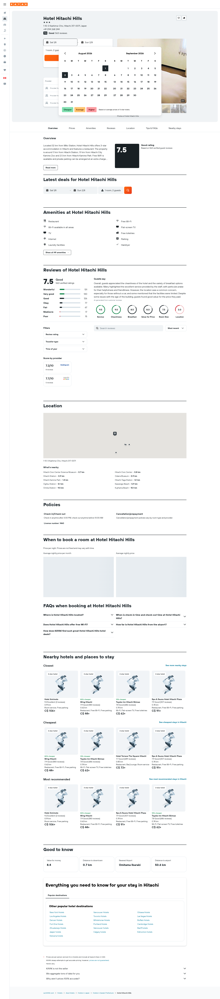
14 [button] (99, 81)
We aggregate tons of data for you (116, 973)
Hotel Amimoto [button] (51, 699)
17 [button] (72, 88)
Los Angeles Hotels (58, 916)
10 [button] (72, 81)
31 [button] (72, 102)
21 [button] (99, 88)
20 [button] (91, 88)
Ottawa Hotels (143, 912)
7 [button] (98, 75)
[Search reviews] (131, 328)
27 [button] (92, 95)
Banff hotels (142, 928)
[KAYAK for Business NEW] (4, 62)
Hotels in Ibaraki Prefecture (103, 993)
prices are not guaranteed (99, 960)
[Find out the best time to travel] (4, 56)
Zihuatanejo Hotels (58, 928)
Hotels (59, 993)
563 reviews (61, 33)
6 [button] (92, 75)
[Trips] (4, 70)
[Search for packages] (4, 30)
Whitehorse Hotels (101, 920)
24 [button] (71, 95)
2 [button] (65, 75)
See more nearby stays (176, 665)
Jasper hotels (55, 932)
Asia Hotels (70, 993)
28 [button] (98, 95)
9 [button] (65, 81)
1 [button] (105, 68)
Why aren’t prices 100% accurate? (116, 978)
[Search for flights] (4, 13)
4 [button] (78, 75)
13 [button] (92, 81)
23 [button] (65, 95)
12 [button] (85, 81)
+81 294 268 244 (51, 29)
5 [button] (85, 75)
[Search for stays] (4, 19)
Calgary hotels (99, 932)
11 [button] (78, 81)
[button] (5, 4)
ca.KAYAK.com (48, 993)
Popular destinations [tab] (57, 895)
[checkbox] (57, 367)
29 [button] (105, 95)
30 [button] (65, 102)
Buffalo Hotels (143, 920)
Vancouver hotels (100, 928)
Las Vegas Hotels (144, 916)
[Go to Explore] (4, 44)
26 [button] (85, 95)
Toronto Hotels (99, 916)
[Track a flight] (4, 50)
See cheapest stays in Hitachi (172, 722)
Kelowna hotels (56, 936)
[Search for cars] (4, 24)
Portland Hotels (100, 924)
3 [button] (71, 75)
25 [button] (78, 95)
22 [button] (105, 88)
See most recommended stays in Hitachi (167, 779)
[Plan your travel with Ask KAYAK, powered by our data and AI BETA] (4, 38)
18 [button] (78, 88)
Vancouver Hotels (101, 912)
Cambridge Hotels (145, 924)
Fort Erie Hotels (56, 924)
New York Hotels (57, 912)
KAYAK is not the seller (116, 968)
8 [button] (105, 75)
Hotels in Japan (84, 993)
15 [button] (105, 81)
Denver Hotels (56, 920)
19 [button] (85, 88)
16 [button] (65, 88)
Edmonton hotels (144, 932)
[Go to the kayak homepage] (19, 4)
